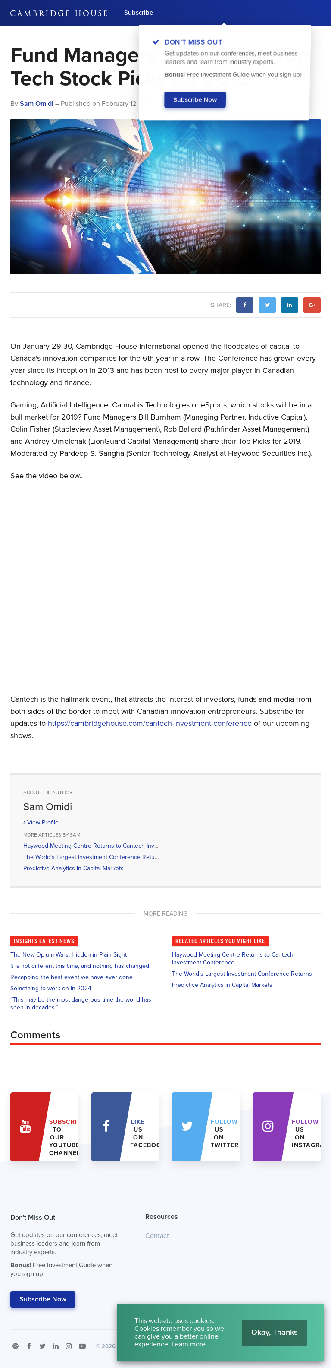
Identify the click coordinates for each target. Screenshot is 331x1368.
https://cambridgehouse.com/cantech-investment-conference (150, 723)
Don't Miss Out (67, 1247)
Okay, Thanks (274, 1332)
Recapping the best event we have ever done (71, 977)
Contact (157, 1235)
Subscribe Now (42, 1299)
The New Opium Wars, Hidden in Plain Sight (68, 954)
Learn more (189, 1344)
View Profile (41, 822)
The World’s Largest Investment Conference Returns (93, 857)
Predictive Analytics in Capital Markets (73, 868)
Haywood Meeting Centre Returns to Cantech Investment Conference (116, 845)
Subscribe (138, 12)
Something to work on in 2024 (50, 988)
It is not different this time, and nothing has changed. (80, 966)
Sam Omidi (36, 103)
